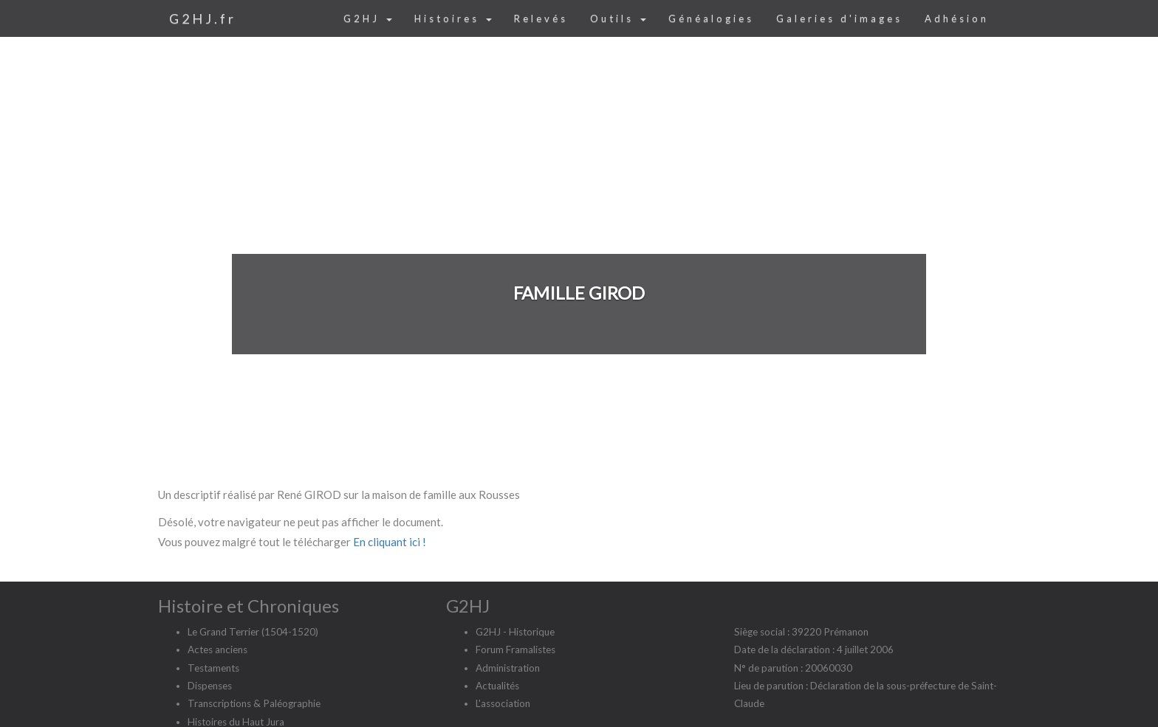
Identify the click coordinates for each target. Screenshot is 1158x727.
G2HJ (367, 18)
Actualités (497, 686)
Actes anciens (217, 649)
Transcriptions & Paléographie (254, 703)
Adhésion (957, 18)
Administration (508, 668)
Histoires (453, 18)
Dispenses (210, 686)
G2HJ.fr (202, 18)
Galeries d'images (839, 18)
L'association (503, 703)
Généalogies (711, 18)
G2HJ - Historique (515, 632)
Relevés (541, 18)
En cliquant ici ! (389, 541)
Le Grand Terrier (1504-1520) (253, 632)
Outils (618, 18)
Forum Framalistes (515, 649)
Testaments (213, 668)
